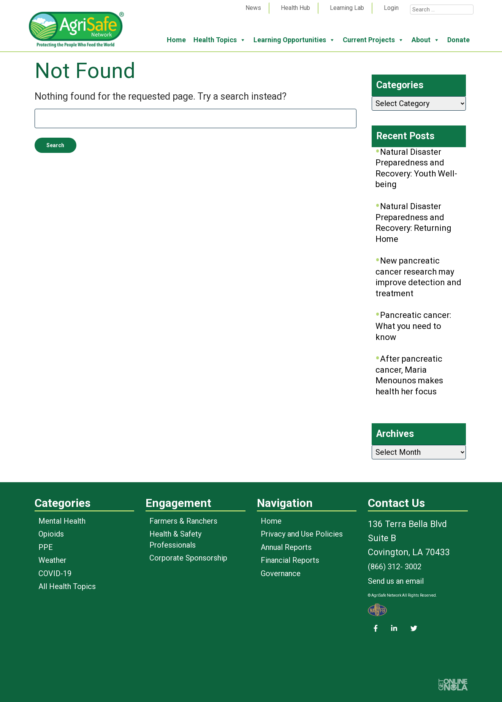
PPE (45, 547)
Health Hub (295, 7)
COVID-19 (54, 573)
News (253, 7)
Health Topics (219, 40)
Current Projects (373, 40)
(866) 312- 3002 (394, 566)
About (426, 40)
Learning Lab (347, 7)
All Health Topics (67, 586)
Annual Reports (286, 547)
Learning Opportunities (294, 40)
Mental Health (62, 521)
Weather (52, 560)
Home (176, 40)
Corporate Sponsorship (188, 557)
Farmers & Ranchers (183, 521)
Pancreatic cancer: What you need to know (413, 325)
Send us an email (396, 581)
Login (391, 7)
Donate (458, 40)
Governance (281, 573)
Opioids (51, 533)
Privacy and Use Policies (302, 533)
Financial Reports (290, 560)
